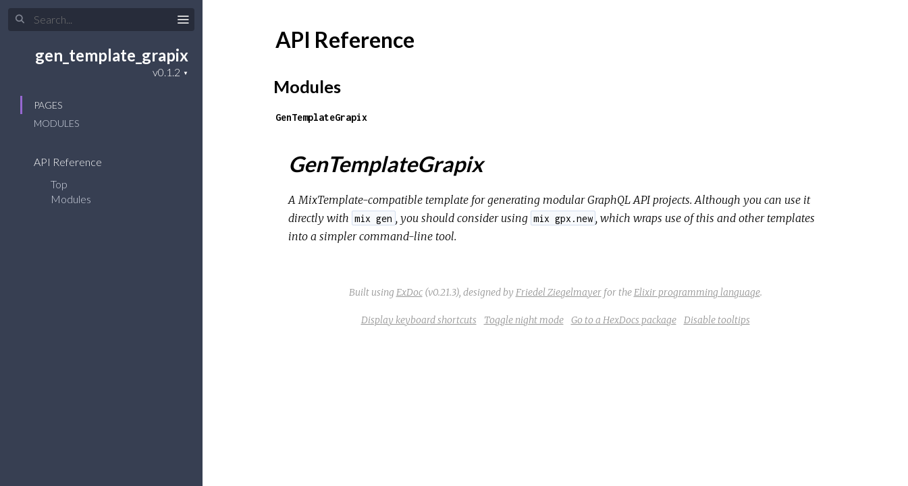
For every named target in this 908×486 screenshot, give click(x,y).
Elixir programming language (697, 292)
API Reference (76, 161)
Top (59, 184)
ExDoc (409, 292)
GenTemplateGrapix (321, 117)
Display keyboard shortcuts (419, 320)
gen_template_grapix (111, 55)
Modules (56, 123)
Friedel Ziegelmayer (559, 292)
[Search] (101, 19)
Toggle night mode (524, 320)
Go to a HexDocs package (623, 320)
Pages (48, 105)
